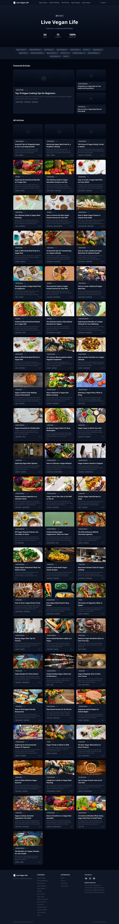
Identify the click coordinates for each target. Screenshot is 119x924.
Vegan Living (23, 53)
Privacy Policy (64, 886)
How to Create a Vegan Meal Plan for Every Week (94, 890)
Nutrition (86, 50)
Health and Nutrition (37, 53)
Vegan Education (52, 53)
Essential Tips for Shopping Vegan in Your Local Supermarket (94, 892)
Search (103, 2)
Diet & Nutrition (55, 56)
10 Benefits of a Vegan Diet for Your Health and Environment (94, 888)
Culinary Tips (65, 53)
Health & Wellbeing (54, 2)
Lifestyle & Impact (79, 53)
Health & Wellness (94, 53)
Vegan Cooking (43, 2)
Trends (66, 56)
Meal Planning (65, 2)
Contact (63, 880)
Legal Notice (64, 883)
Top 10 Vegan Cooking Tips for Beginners (93, 885)
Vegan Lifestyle (86, 2)
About (62, 878)
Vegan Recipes (98, 50)
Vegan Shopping (75, 2)
